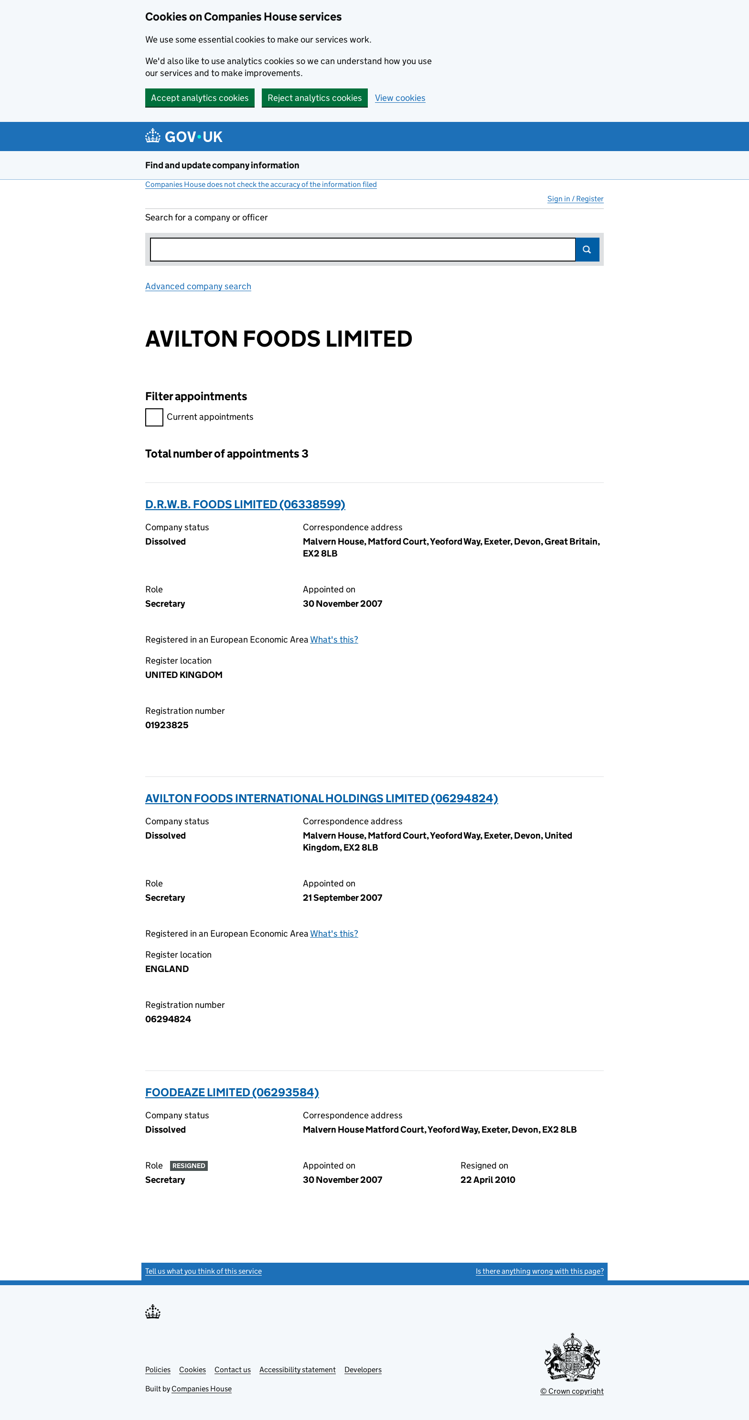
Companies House (201, 1388)
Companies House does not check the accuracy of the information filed (261, 184)
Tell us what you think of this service (203, 1271)
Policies (158, 1369)
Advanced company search (198, 286)
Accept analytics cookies (200, 97)
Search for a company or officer (206, 217)
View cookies (400, 97)
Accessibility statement (297, 1369)
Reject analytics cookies (315, 97)
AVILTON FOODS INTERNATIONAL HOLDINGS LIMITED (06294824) (321, 798)
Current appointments (199, 418)
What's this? (334, 639)
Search (587, 250)
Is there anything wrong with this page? (540, 1271)
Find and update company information (222, 165)
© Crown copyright (572, 1391)
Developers (363, 1369)
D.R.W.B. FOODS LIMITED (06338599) (245, 504)
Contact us (232, 1369)
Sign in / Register (575, 198)
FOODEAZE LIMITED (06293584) (232, 1092)
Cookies (192, 1369)
